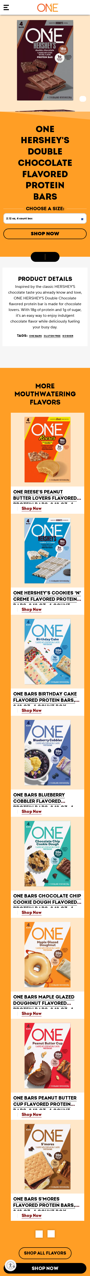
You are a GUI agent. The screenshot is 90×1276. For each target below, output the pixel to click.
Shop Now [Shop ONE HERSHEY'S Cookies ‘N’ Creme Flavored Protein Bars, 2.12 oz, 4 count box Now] (32, 609)
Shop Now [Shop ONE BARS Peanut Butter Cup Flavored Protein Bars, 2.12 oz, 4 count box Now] (32, 1114)
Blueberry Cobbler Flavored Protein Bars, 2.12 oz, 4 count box (43, 804)
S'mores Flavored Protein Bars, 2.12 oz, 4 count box (44, 1205)
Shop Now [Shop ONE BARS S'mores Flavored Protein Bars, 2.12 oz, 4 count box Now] (32, 1215)
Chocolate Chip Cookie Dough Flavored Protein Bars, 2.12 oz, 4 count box (47, 905)
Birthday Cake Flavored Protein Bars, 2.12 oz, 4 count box (45, 700)
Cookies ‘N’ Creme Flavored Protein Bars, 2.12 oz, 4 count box (47, 602)
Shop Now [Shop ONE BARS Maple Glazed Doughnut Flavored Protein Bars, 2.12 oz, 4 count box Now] (32, 1013)
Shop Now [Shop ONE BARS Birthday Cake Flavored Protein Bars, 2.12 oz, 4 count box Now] (32, 710)
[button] (39, 1234)
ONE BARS (35, 336)
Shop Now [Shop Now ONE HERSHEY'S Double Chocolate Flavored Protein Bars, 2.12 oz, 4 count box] (45, 234)
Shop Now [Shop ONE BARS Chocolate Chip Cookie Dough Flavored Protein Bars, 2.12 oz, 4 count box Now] (32, 912)
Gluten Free (52, 336)
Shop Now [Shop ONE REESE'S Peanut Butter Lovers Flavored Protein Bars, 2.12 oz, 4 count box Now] (32, 508)
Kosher (67, 336)
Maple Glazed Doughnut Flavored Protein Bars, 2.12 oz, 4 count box (43, 1006)
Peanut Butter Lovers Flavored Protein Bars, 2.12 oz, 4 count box (45, 501)
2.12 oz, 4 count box (46, 220)
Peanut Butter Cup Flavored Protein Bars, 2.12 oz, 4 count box (45, 1107)
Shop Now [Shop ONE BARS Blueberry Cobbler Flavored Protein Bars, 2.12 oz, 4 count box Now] (32, 811)
